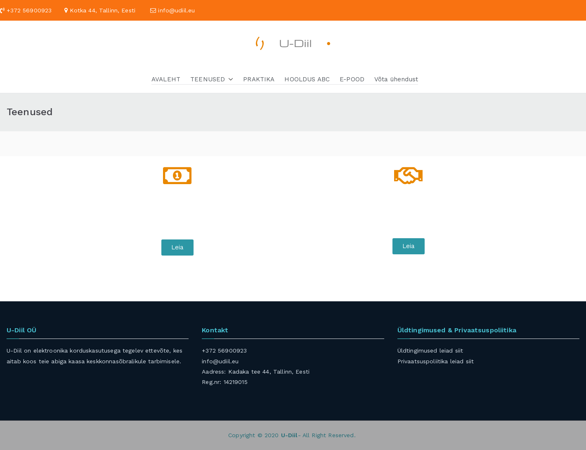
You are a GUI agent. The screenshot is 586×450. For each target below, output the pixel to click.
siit (459, 350)
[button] (229, 79)
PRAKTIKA (258, 79)
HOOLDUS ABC (307, 79)
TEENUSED (211, 79)
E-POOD (352, 79)
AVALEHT (165, 79)
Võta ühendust (396, 79)
